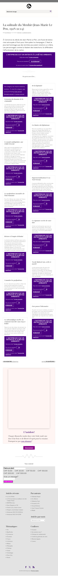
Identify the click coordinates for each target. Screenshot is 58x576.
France (8, 539)
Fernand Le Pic (36, 503)
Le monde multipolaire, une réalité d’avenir (13, 143)
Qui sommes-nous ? (37, 532)
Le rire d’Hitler (10, 496)
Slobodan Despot (26, 32)
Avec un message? (11, 476)
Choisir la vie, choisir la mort (14, 507)
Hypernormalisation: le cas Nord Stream (41, 179)
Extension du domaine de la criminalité (13, 100)
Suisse (8, 550)
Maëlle (33, 510)
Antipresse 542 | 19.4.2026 (14, 514)
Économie (9, 536)
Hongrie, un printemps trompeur (15, 510)
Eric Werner (35, 499)
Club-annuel (18, 92)
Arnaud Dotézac (36, 506)
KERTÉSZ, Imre (11, 503)
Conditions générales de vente (39, 536)
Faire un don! (9, 468)
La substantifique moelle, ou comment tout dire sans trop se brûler (14, 322)
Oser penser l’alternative (40, 306)
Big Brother (10, 532)
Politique (9, 548)
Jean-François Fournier (38, 508)
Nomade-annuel (8, 94)
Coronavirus (10, 534)
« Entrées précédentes (10, 362)
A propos (34, 529)
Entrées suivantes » (48, 362)
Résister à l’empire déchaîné (13, 236)
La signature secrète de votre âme (41, 222)
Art (8, 529)
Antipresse (8, 32)
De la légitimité (37, 86)
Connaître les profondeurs (13, 280)
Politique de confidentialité (39, 534)
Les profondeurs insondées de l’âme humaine (14, 194)
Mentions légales (36, 539)
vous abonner (26, 441)
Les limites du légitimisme (41, 125)
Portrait (19, 32)
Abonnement (29, 448)
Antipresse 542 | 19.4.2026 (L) (15, 512)
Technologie (10, 553)
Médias (8, 543)
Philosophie (10, 546)
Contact (34, 541)
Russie (8, 557)
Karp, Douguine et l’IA (12, 505)
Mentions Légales (35, 570)
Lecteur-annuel (19, 94)
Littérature (10, 541)
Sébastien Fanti (36, 501)
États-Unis (9, 555)
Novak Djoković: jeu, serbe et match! (41, 263)
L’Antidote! (29, 432)
